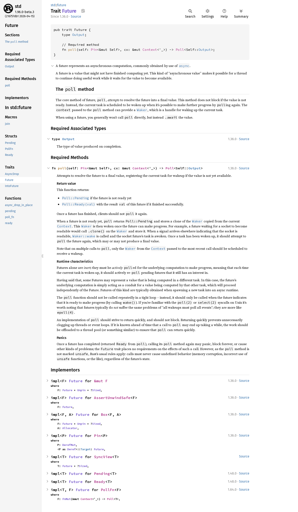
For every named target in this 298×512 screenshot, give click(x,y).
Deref (71, 449)
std (18, 6)
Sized (96, 390)
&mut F (101, 381)
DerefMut (69, 445)
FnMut (66, 499)
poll (72, 49)
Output (78, 35)
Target (85, 449)
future (61, 5)
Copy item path (83, 10)
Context (150, 49)
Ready (99, 481)
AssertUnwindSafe (112, 397)
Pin (94, 49)
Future (76, 381)
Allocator (69, 428)
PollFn (107, 489)
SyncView (103, 456)
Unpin (81, 390)
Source (76, 16)
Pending (102, 473)
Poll (180, 49)
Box (104, 414)
